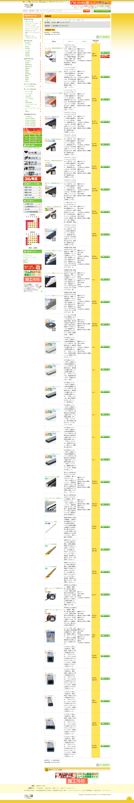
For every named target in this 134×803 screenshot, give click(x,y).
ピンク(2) (27, 50)
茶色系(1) (27, 56)
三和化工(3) (28, 97)
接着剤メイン (26, 260)
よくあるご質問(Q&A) (86, 790)
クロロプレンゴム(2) (30, 25)
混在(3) (27, 46)
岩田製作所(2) (28, 102)
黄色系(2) (27, 54)
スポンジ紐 (67, 20)
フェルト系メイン (27, 255)
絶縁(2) (27, 77)
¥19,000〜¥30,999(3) (30, 124)
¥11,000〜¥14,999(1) (30, 120)
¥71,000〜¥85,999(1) (30, 125)
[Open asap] (129, 799)
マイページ (85, 8)
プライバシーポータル (73, 790)
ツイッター (59, 2)
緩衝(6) (27, 70)
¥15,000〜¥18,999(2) (30, 122)
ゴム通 (46, 20)
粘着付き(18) (28, 66)
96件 (67, 26)
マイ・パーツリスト (101, 8)
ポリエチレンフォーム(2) (31, 28)
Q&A (110, 8)
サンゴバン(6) (28, 93)
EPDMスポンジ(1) (29, 36)
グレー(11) (28, 44)
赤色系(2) (27, 52)
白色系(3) (27, 48)
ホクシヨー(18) (29, 91)
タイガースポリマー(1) (31, 104)
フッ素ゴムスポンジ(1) (31, 37)
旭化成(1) (27, 106)
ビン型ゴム (26, 259)
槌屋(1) (27, 111)
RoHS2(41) (28, 61)
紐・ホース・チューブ (56, 20)
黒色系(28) (28, 43)
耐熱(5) (27, 72)
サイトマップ (106, 790)
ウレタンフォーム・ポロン (30, 257)
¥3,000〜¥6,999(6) (29, 118)
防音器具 (25, 262)
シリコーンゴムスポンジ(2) (32, 27)
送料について (56, 788)
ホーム (25, 2)
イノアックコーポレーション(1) (32, 108)
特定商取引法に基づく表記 (59, 790)
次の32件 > (106, 37)
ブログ (52, 2)
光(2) (26, 100)
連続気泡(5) (28, 73)
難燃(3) (27, 75)
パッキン (25, 254)
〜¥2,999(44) (28, 116)
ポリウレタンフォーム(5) (31, 23)
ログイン (77, 8)
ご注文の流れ (39, 788)
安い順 (62, 22)
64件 (63, 26)
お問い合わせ (97, 790)
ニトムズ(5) (28, 95)
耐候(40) (27, 62)
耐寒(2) (27, 79)
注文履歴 (91, 8)
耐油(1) (27, 81)
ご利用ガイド (44, 2)
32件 (60, 26)
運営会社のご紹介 (40, 785)
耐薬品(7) (27, 68)
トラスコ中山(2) (29, 98)
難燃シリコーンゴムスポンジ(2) (32, 33)
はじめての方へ (33, 2)
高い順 (67, 22)
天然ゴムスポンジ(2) (30, 30)
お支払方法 (48, 788)
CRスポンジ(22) (29, 21)
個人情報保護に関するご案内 (43, 790)
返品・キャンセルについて (68, 788)
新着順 (54, 22)
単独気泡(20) (28, 64)
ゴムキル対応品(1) (29, 86)
